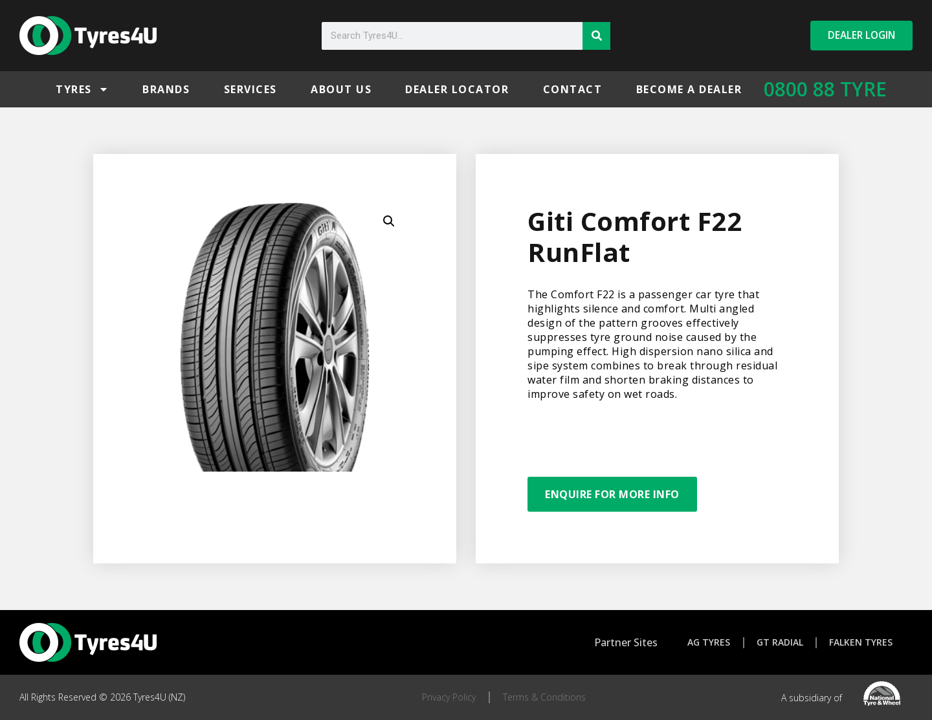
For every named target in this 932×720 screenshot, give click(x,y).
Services (250, 89)
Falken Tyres (862, 642)
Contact (573, 89)
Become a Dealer (689, 89)
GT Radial (780, 642)
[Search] (596, 36)
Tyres (82, 89)
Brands (166, 89)
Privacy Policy (449, 697)
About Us (341, 89)
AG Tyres (708, 642)
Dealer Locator (457, 89)
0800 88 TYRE (825, 89)
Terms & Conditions (544, 697)
